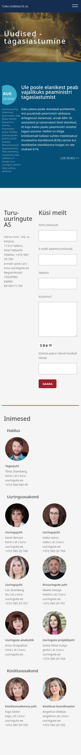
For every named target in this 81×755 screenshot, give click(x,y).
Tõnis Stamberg (10, 151)
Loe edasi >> (69, 158)
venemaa (6, 171)
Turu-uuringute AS (15, 6)
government (8, 115)
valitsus (12, 167)
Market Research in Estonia (9, 122)
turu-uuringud (8, 163)
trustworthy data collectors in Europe (10, 158)
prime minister (9, 140)
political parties (10, 135)
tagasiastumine (10, 148)
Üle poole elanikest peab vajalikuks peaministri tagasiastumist (49, 92)
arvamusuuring (10, 109)
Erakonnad (7, 112)
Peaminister (8, 128)
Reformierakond (10, 144)
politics (5, 138)
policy (5, 131)
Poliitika (13, 131)
